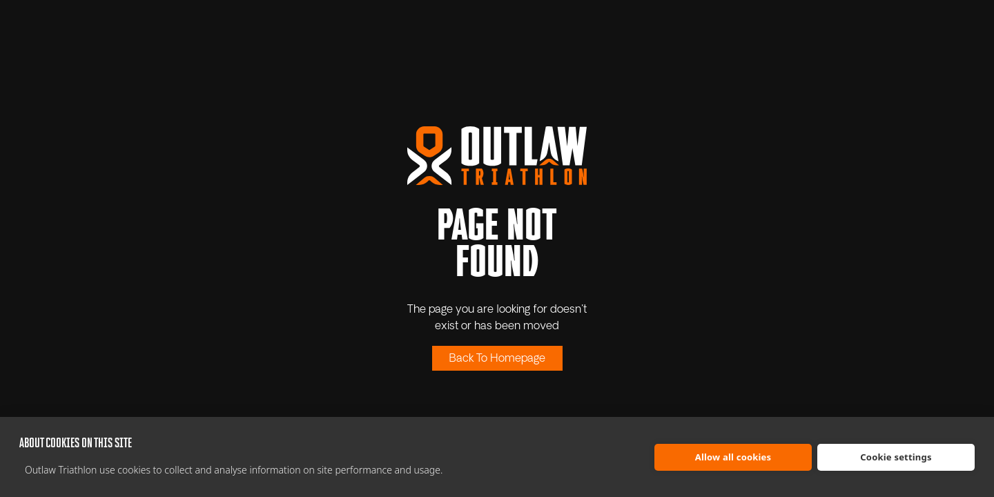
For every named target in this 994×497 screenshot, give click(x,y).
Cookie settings (895, 457)
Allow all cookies (733, 457)
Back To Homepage (497, 358)
